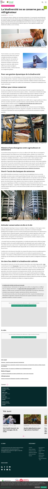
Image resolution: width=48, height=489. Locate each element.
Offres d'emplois (32, 449)
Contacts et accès (32, 450)
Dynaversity (16, 266)
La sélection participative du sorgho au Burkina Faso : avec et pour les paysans (17, 373)
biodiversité (4, 5)
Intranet (30, 447)
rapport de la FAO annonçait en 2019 (26, 288)
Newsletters (41, 456)
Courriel (3, 390)
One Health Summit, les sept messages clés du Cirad (11, 429)
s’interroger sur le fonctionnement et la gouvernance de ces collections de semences (20, 168)
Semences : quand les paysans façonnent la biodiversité (12, 362)
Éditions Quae (41, 455)
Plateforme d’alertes (33, 452)
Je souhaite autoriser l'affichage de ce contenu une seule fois (24, 337)
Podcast (30, 455)
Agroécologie (11, 5)
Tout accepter (43, 487)
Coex (44, 264)
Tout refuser (37, 487)
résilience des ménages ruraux (22, 105)
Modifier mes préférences (6, 487)
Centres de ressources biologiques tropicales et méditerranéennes (14, 378)
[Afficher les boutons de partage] (45, 7)
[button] (42, 2)
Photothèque (41, 453)
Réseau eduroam (32, 454)
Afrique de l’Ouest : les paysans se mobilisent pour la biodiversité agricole (16, 368)
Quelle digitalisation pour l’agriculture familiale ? (32, 429)
